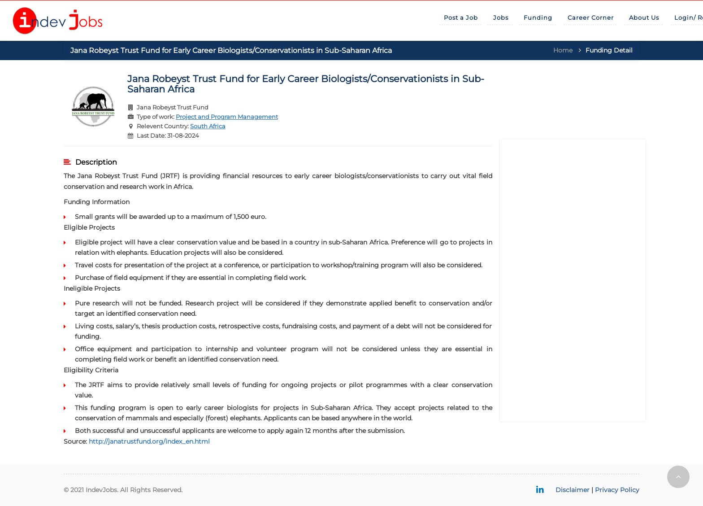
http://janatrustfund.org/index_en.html (149, 441)
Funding (538, 17)
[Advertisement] (572, 280)
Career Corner (591, 17)
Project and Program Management (227, 116)
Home (563, 50)
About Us (644, 17)
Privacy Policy (617, 490)
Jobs (500, 17)
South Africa (208, 126)
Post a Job (461, 17)
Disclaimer (572, 490)
